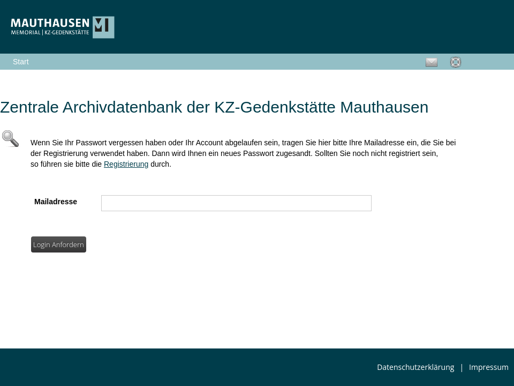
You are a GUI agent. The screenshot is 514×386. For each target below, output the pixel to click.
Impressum (489, 367)
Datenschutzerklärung (415, 367)
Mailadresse (55, 201)
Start (21, 61)
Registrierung (126, 164)
